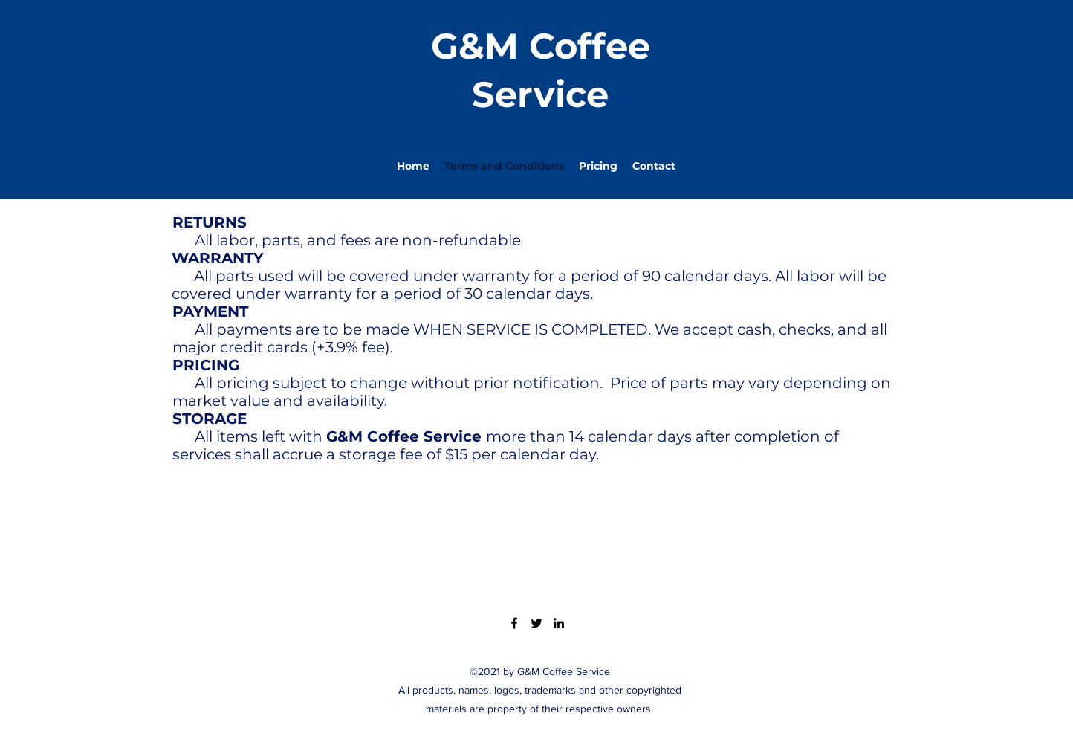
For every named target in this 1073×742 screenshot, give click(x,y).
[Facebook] (514, 623)
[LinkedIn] (558, 623)
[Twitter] (536, 623)
